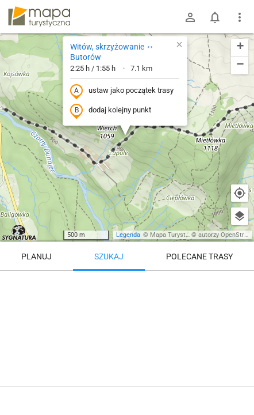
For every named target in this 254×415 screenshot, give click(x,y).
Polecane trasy (199, 256)
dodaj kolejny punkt (110, 110)
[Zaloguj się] (190, 17)
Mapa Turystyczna (176, 235)
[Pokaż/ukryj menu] (239, 17)
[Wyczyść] (239, 283)
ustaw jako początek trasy (122, 91)
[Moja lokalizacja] (239, 193)
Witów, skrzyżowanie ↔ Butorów (112, 52)
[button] (179, 44)
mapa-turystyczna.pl (39, 16)
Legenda (128, 235)
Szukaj (109, 256)
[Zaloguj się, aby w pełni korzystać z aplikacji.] (236, 383)
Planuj (36, 256)
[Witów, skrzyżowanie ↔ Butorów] (127, 320)
